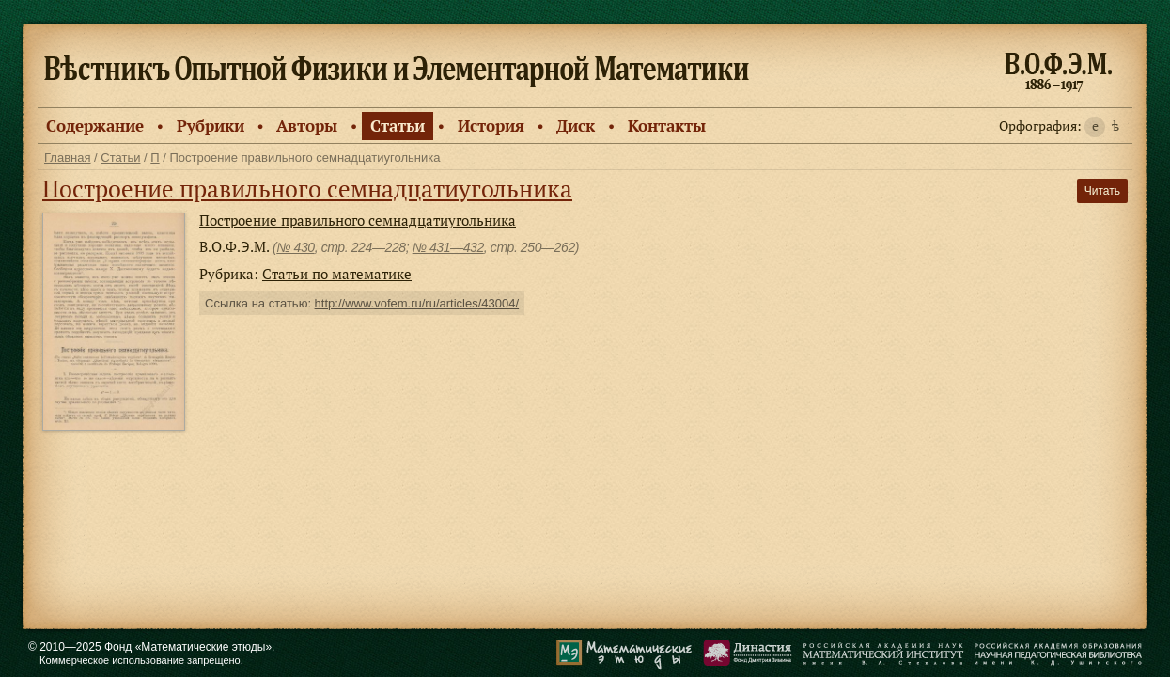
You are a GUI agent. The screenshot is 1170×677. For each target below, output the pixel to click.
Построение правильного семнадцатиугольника (307, 188)
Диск (575, 125)
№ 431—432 (448, 247)
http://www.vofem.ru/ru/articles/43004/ (417, 303)
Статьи (397, 125)
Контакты (667, 125)
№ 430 (295, 247)
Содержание (95, 125)
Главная (67, 157)
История (491, 125)
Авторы (306, 125)
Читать (1102, 190)
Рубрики (210, 125)
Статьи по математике (337, 273)
